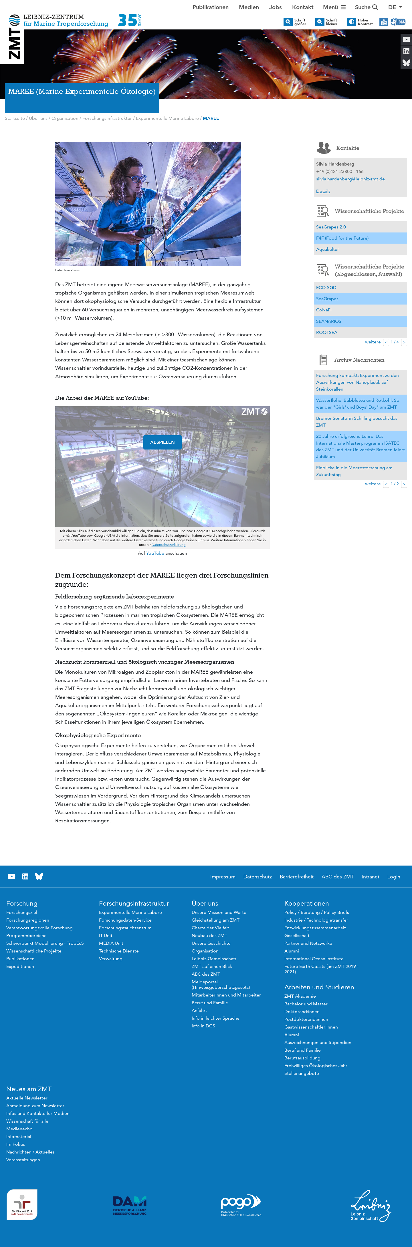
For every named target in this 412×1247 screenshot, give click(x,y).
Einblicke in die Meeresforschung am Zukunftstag (354, 471)
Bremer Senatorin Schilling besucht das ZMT (356, 421)
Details (323, 191)
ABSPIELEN (162, 442)
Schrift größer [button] (300, 22)
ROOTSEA (326, 332)
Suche (366, 7)
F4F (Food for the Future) (342, 238)
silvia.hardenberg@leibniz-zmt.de (350, 179)
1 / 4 (395, 342)
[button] (395, 7)
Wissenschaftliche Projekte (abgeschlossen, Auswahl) (361, 270)
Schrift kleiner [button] (331, 22)
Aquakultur (327, 249)
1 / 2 (395, 483)
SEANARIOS (328, 321)
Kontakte (338, 148)
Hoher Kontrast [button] (365, 22)
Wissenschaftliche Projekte (361, 211)
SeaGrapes (327, 298)
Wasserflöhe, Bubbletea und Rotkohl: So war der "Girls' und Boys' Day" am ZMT (357, 403)
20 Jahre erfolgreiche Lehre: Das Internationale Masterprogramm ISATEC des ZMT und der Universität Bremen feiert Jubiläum (360, 446)
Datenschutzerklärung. (169, 544)
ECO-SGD (326, 287)
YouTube (155, 553)
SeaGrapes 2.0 (331, 227)
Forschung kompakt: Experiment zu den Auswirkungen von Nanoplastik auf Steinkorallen (357, 382)
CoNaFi (324, 310)
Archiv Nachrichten (350, 360)
